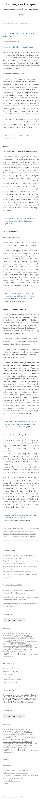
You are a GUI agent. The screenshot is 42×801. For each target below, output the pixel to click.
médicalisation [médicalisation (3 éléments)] (18, 643)
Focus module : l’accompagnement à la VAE (17, 572)
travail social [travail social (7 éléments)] (12, 653)
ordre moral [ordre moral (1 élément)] (11, 646)
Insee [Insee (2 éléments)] (5, 644)
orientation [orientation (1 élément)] (18, 646)
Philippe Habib (33, 504)
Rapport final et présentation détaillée (18, 515)
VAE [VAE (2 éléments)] (23, 654)
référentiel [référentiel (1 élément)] (29, 648)
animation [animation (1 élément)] (17, 633)
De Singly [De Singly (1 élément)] (21, 637)
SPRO (4, 536)
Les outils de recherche (12, 781)
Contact (5, 784)
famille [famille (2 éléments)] (6, 641)
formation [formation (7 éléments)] (16, 641)
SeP (4, 767)
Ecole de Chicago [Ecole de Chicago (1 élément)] (8, 638)
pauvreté (32, 534)
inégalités (9, 531)
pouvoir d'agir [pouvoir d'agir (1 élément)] (7, 648)
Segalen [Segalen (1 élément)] (19, 649)
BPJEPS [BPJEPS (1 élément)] (22, 633)
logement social (15, 534)
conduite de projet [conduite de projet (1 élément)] (8, 635)
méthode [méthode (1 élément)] (36, 644)
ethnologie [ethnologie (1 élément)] (30, 638)
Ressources (7, 765)
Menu (21, 14)
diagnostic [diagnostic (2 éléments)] (28, 637)
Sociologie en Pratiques (21, 4)
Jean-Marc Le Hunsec (25, 47)
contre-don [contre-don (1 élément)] (17, 635)
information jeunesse (21, 531)
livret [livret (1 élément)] (9, 644)
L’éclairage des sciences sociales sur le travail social (20, 776)
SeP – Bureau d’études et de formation (16, 770)
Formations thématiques (11, 672)
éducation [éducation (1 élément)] (6, 656)
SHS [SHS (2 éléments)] (24, 649)
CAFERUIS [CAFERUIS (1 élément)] (27, 633)
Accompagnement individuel (12, 680)
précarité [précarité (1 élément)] (22, 648)
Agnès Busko (10, 47)
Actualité (27, 528)
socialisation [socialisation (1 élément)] (29, 649)
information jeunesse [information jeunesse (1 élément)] (31, 641)
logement (6, 534)
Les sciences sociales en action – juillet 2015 (19, 35)
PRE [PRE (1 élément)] (12, 648)
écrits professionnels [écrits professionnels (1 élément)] (32, 654)
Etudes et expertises (10, 682)
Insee (31, 531)
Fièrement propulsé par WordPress (14, 797)
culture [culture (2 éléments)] (15, 637)
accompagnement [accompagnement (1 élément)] (8, 633)
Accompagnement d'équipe (12, 677)
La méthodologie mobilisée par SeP (15, 778)
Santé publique (8, 674)
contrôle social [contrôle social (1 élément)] (26, 635)
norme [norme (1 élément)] (5, 646)
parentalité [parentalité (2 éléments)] (27, 645)
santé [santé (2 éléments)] (35, 647)
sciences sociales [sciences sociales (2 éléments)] (10, 649)
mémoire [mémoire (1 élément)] (30, 644)
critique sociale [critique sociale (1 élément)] (7, 637)
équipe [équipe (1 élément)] (11, 656)
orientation (25, 534)
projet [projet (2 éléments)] (16, 647)
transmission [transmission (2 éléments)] (22, 651)
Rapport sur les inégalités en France (18, 135)
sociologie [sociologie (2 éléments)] (7, 651)
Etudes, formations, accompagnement (15, 773)
